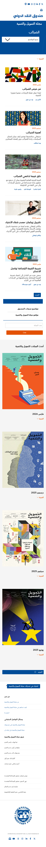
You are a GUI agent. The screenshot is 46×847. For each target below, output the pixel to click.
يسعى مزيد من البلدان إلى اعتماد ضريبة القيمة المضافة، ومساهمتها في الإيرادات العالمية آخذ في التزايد (25, 278)
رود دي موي (29, 99)
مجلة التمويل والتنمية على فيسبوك (14, 725)
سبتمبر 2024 (36, 172)
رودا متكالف (37, 143)
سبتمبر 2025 (36, 128)
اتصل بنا (6, 713)
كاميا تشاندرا (37, 189)
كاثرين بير (38, 99)
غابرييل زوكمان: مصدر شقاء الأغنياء (23, 222)
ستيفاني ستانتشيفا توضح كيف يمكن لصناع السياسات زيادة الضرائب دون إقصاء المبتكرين (23, 138)
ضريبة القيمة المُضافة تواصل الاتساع (26, 269)
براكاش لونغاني (36, 235)
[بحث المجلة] (24, 325)
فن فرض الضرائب (31, 89)
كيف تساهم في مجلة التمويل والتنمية (15, 707)
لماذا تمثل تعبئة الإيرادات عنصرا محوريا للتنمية (26, 94)
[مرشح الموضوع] (20, 39)
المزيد (37, 294)
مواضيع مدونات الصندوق (28, 309)
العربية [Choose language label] (40, 58)
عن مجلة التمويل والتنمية (11, 702)
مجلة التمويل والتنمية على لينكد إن (14, 730)
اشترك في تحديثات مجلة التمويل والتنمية (23, 686)
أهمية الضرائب (33, 132)
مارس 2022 (37, 264)
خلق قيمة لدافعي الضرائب (27, 176)
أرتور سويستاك (26, 284)
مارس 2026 (37, 84)
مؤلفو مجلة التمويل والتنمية (27, 315)
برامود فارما (17, 189)
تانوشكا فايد (27, 189)
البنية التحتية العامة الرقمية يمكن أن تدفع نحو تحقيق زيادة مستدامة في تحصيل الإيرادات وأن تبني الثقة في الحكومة (23, 182)
